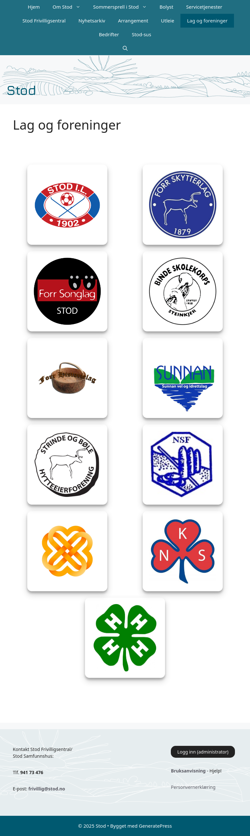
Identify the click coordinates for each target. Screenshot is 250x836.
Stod (21, 90)
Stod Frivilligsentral (44, 20)
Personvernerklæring (193, 787)
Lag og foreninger (207, 20)
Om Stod (70, 7)
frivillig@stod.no (47, 789)
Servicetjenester (204, 7)
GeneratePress (155, 826)
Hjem (34, 7)
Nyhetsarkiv (92, 20)
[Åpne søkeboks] (125, 48)
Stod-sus (141, 34)
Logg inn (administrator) (202, 752)
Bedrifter (109, 34)
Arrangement (133, 20)
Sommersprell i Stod (123, 7)
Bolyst (166, 7)
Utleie (167, 20)
